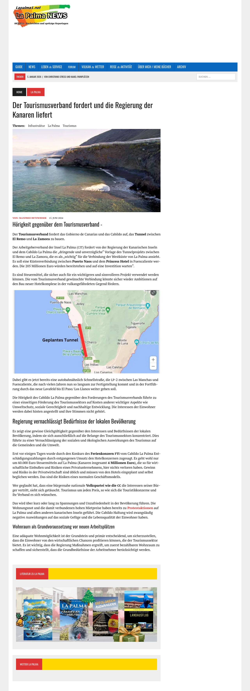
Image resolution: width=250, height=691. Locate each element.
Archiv (181, 66)
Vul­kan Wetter (93, 66)
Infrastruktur (36, 126)
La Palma (54, 126)
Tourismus (69, 126)
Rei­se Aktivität (121, 66)
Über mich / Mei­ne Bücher (154, 66)
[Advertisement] (163, 31)
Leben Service (51, 66)
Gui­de (18, 66)
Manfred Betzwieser (32, 217)
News (32, 66)
